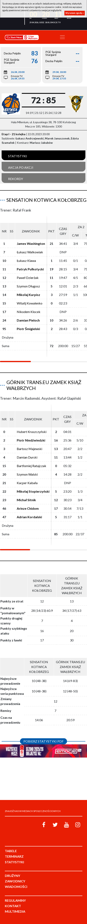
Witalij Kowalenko (29, 303)
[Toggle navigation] (62, 37)
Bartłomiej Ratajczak (31, 466)
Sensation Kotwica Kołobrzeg (46, 200)
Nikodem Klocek (28, 312)
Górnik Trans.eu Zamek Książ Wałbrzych (43, 385)
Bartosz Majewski (29, 449)
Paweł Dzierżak (28, 278)
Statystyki (17, 156)
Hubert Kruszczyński (31, 432)
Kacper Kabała (27, 483)
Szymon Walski (27, 474)
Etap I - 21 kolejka (13, 134)
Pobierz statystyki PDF (43, 741)
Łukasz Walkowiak (30, 252)
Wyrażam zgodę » (74, 13)
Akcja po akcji (20, 167)
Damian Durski (27, 457)
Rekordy (15, 179)
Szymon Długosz (28, 286)
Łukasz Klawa (26, 260)
